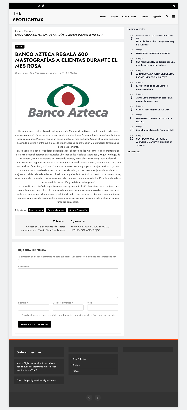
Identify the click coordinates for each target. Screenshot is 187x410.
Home (103, 16)
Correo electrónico (63, 302)
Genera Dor (23, 72)
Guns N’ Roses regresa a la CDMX (152, 110)
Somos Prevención (78, 210)
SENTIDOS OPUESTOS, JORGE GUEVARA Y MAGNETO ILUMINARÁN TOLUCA (154, 142)
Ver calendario (133, 152)
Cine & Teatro (129, 16)
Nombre (23, 302)
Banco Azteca (36, 210)
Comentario (25, 266)
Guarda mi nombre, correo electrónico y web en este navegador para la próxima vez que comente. (69, 315)
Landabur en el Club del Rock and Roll (155, 130)
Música (114, 16)
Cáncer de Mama (56, 210)
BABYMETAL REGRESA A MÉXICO (153, 53)
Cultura (144, 16)
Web (89, 302)
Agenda (157, 16)
